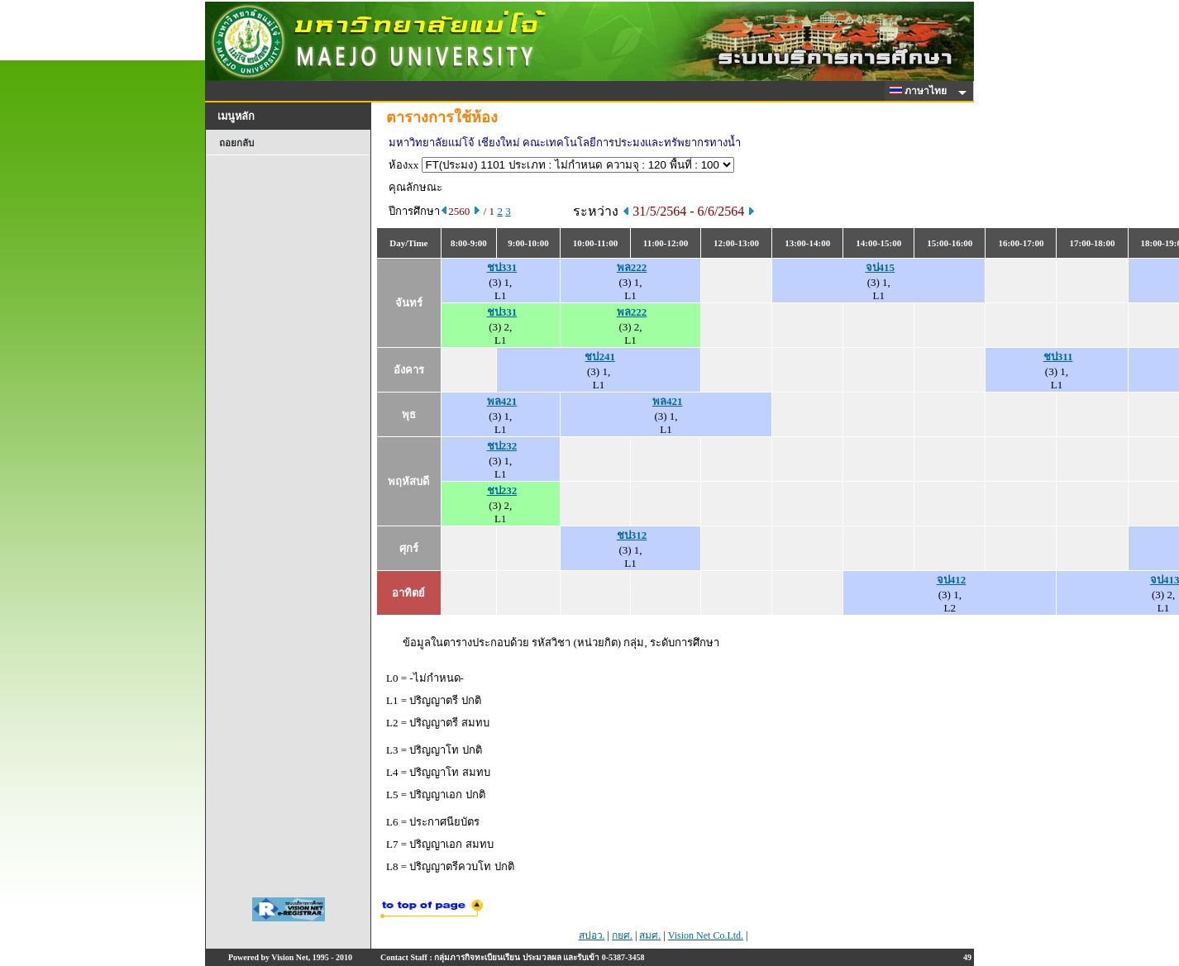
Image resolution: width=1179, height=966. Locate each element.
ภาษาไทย (921, 91)
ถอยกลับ (236, 143)
